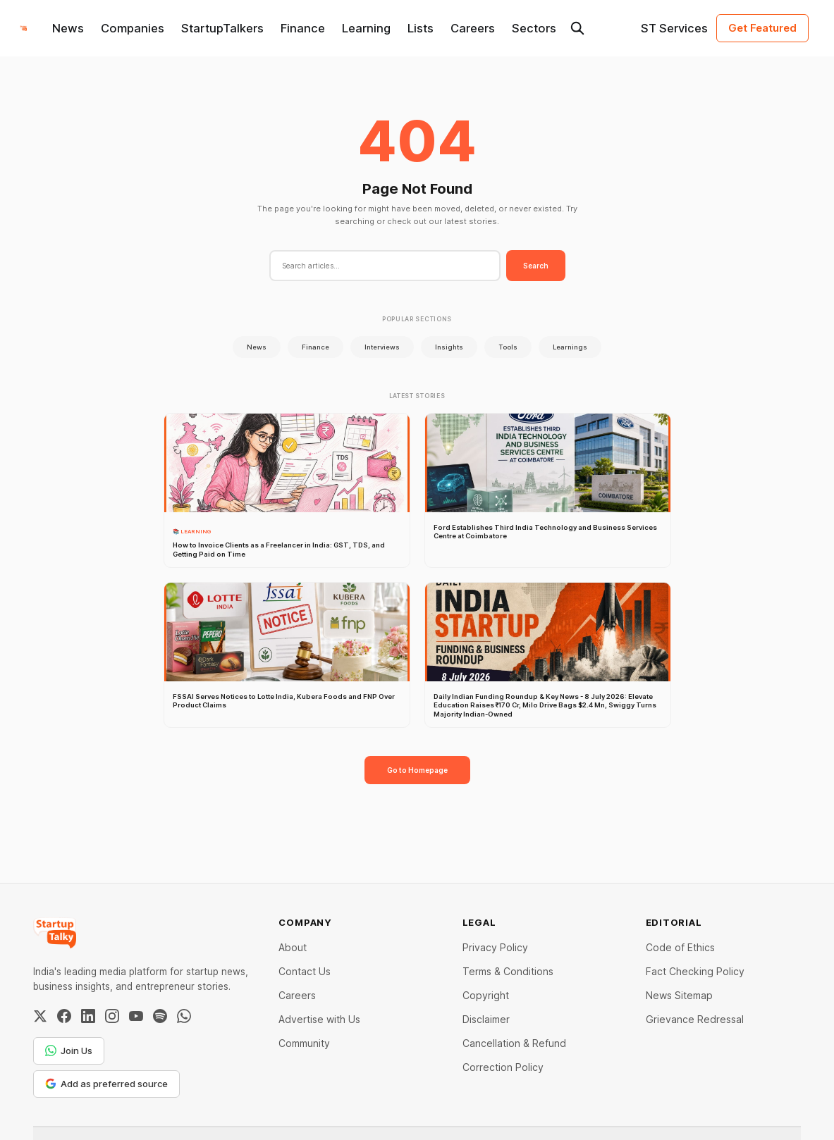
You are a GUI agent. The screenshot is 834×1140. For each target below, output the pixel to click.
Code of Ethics (680, 947)
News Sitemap (679, 995)
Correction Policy (503, 1067)
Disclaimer (486, 1019)
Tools (507, 347)
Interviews (382, 347)
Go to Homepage (417, 770)
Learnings (570, 347)
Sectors (534, 28)
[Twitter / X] (40, 1016)
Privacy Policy (495, 947)
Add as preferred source (106, 1083)
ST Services (674, 28)
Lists (420, 28)
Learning (366, 28)
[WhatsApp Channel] (184, 1016)
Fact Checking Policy (695, 971)
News (68, 28)
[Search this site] (577, 28)
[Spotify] (160, 1016)
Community (304, 1043)
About (292, 947)
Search (535, 265)
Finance (303, 28)
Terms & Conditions (507, 971)
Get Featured (762, 28)
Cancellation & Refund (514, 1043)
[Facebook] (64, 1016)
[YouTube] (136, 1016)
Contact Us (304, 971)
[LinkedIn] (88, 1016)
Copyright (485, 995)
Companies (132, 28)
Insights (449, 347)
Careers (472, 28)
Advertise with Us (319, 1019)
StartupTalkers (222, 28)
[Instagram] (112, 1016)
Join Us (68, 1050)
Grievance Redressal (695, 1019)
